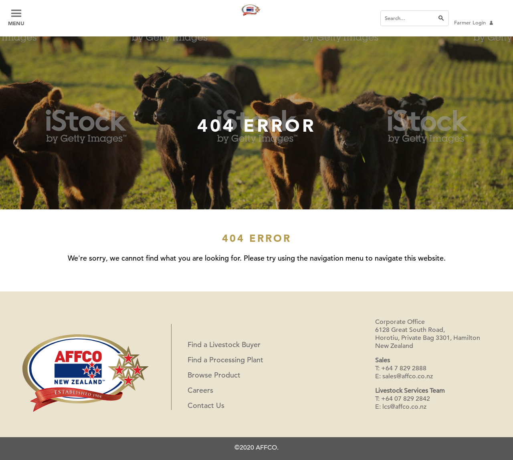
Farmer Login (473, 22)
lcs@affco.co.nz (404, 407)
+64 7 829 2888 (403, 368)
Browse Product (214, 375)
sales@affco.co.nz (407, 376)
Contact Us (206, 405)
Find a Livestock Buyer (224, 344)
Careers (200, 390)
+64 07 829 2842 (405, 399)
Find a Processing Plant (225, 359)
